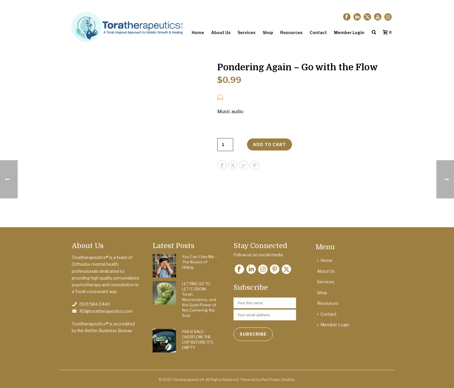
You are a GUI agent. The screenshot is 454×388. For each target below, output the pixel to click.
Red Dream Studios (277, 379)
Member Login (349, 32)
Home (198, 32)
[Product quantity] (225, 144)
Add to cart (269, 144)
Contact (318, 32)
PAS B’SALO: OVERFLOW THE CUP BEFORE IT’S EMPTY (197, 339)
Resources (291, 32)
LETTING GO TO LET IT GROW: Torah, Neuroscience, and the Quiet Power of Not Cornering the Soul (199, 299)
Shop (268, 32)
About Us (221, 32)
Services (247, 32)
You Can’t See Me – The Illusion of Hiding (199, 262)
